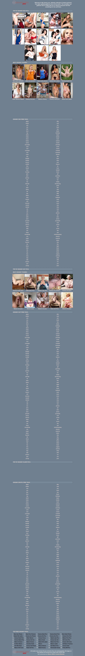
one (58, 211)
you (58, 263)
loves (57, 195)
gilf (58, 174)
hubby (57, 181)
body (27, 136)
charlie (57, 142)
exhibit (27, 164)
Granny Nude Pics (42, 634)
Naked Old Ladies (18, 636)
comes (57, 148)
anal (58, 123)
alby (58, 121)
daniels (58, 154)
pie (57, 214)
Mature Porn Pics (67, 638)
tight (58, 246)
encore (27, 162)
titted (57, 250)
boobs (57, 136)
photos (57, 213)
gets (27, 174)
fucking (27, 172)
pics (27, 214)
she (58, 230)
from (58, 168)
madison (58, 197)
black (57, 135)
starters (58, 236)
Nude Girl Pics (30, 647)
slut (58, 232)
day (27, 156)
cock (27, 146)
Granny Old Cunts (67, 641)
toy (27, 252)
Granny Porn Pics (67, 636)
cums (27, 154)
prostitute (57, 220)
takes (27, 240)
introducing (58, 183)
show (27, 232)
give (27, 175)
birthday (58, 133)
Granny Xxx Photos (31, 636)
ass (27, 127)
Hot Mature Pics (55, 645)
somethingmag (57, 234)
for (57, 166)
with (58, 259)
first (27, 166)
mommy (27, 203)
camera (58, 140)
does (58, 158)
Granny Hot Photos (31, 645)
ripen (27, 226)
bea (58, 129)
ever (58, 162)
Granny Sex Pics (54, 636)
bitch (27, 135)
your (58, 265)
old (27, 211)
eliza (58, 160)
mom (57, 201)
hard (58, 177)
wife (27, 259)
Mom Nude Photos (66, 634)
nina (58, 207)
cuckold (58, 150)
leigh (58, 191)
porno (57, 218)
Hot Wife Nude (18, 645)
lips (27, 193)
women (27, 261)
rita (58, 226)
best (27, 131)
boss (27, 138)
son (27, 236)
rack (58, 222)
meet (58, 199)
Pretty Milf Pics (66, 647)
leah (58, 189)
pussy (27, 222)
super (27, 238)
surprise (58, 238)
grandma (58, 175)
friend (27, 168)
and (27, 125)
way (27, 257)
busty (27, 140)
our (27, 213)
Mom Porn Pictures (31, 634)
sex (27, 230)
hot (27, 181)
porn (27, 218)
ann (58, 125)
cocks (57, 146)
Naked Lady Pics (55, 638)
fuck (27, 170)
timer (57, 248)
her (58, 179)
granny (27, 177)
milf (27, 201)
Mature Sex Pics (55, 641)
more (57, 203)
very (27, 255)
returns (27, 224)
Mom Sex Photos (18, 634)
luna (27, 197)
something (27, 234)
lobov (27, 195)
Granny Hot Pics (42, 636)
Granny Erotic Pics (54, 634)
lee (27, 191)
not (27, 209)
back (58, 127)
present (27, 220)
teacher (27, 242)
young (27, 265)
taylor (57, 240)
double (27, 160)
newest (27, 207)
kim (58, 187)
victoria (58, 255)
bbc (27, 129)
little (58, 193)
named (27, 205)
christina (58, 144)
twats (57, 252)
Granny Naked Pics (19, 639)
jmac (27, 187)
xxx (58, 261)
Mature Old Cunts (19, 647)
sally (27, 228)
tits (27, 250)
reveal (57, 224)
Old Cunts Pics (66, 639)
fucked (57, 170)
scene (57, 228)
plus (58, 216)
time (27, 248)
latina (27, 189)
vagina (57, 253)
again (27, 121)
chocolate (27, 144)
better (57, 131)
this (58, 244)
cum (27, 152)
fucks (57, 172)
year (27, 263)
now (58, 209)
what (58, 257)
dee (58, 156)
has (27, 179)
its (27, 185)
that (58, 242)
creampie (27, 150)
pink (27, 216)
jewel (57, 185)
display (27, 158)
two (27, 253)
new (58, 205)
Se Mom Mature (18, 643)
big (27, 133)
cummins (57, 152)
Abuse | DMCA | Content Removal (56, 654)
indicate (27, 183)
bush (57, 138)
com (27, 148)
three (27, 246)
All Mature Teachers (68, 643)
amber (27, 123)
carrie (27, 142)
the (27, 244)
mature (27, 199)
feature (57, 164)
